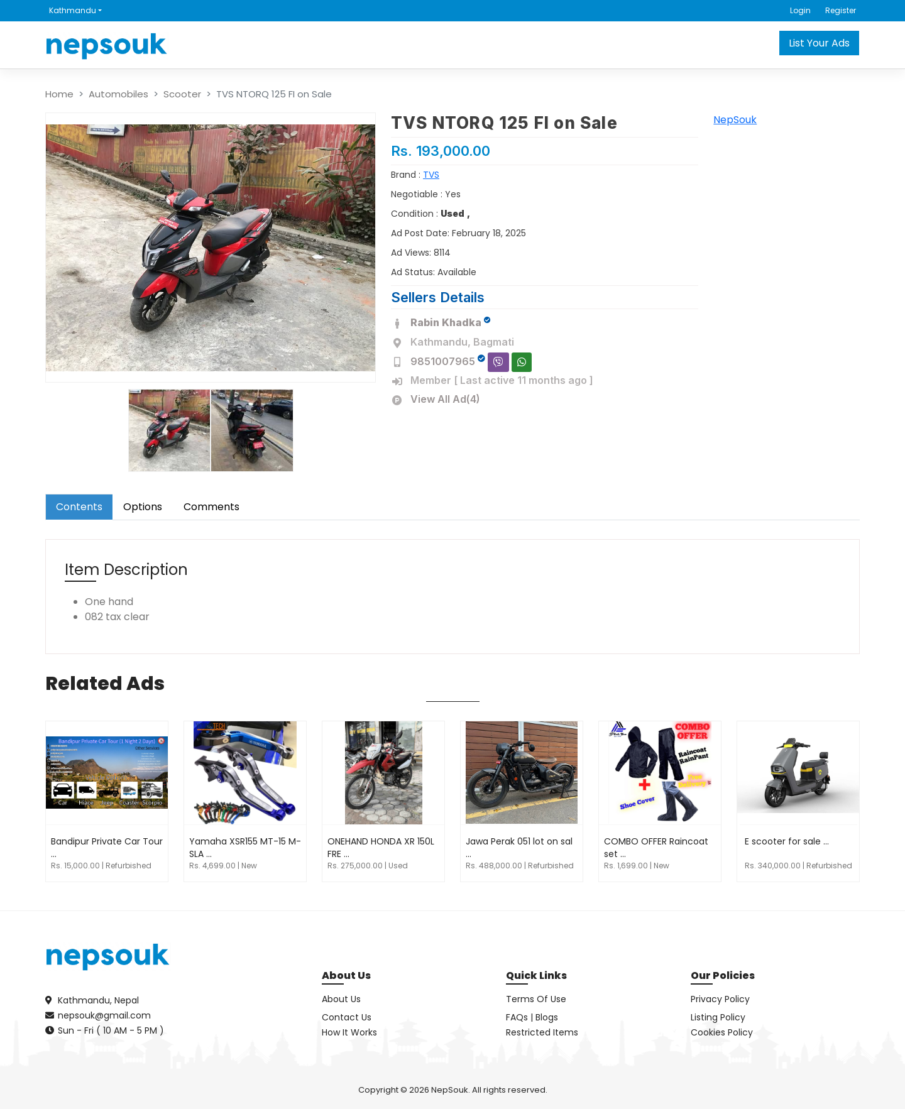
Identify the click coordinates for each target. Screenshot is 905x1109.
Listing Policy (718, 1017)
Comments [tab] (211, 507)
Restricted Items (542, 1032)
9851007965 (442, 361)
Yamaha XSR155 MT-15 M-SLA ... (245, 847)
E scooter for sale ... (787, 841)
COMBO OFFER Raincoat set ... (656, 847)
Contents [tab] (79, 507)
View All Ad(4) (445, 399)
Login (800, 10)
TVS (431, 174)
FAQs (517, 1017)
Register (840, 10)
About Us (341, 999)
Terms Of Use (536, 999)
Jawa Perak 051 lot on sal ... (519, 847)
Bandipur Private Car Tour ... (107, 847)
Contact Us (346, 1017)
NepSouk (735, 119)
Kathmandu (72, 10)
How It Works (349, 1032)
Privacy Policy (720, 999)
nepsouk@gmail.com (104, 1015)
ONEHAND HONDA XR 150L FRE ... (380, 847)
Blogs (546, 1017)
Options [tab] (142, 507)
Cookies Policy (722, 1032)
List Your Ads (819, 43)
